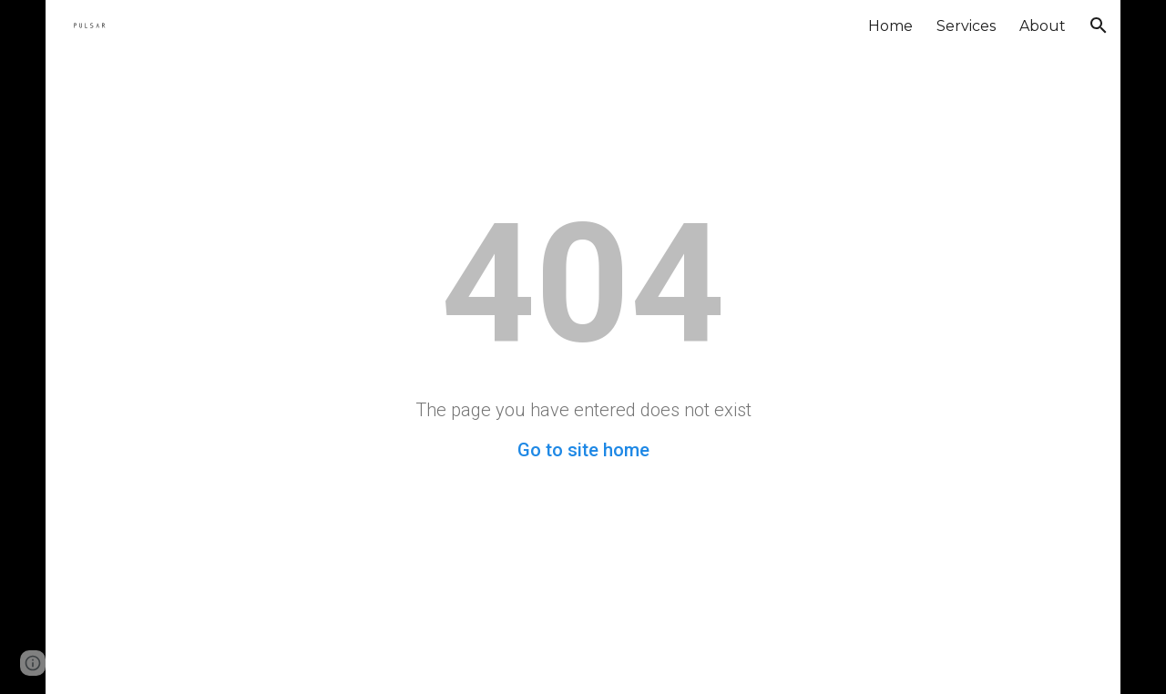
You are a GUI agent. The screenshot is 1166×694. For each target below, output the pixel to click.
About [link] (1042, 26)
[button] (1098, 25)
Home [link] (890, 26)
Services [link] (966, 26)
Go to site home (583, 450)
